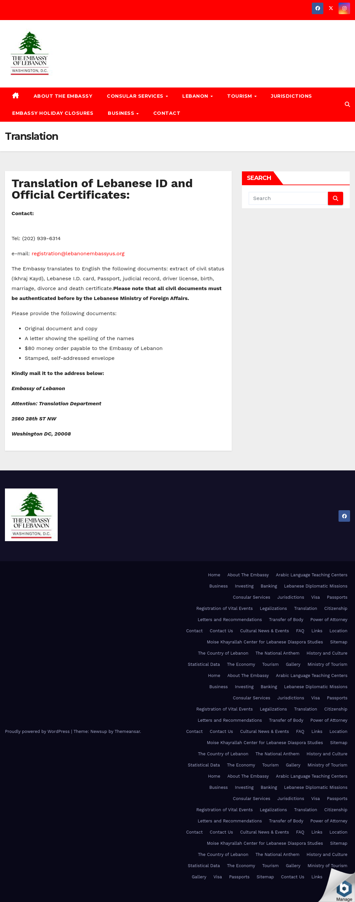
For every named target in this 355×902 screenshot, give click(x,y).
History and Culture (327, 653)
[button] (347, 104)
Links (316, 630)
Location (338, 630)
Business (122, 113)
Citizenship (335, 608)
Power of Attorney (329, 619)
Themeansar (127, 731)
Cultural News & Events (264, 630)
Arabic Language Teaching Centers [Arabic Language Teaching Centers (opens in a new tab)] (311, 574)
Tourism (240, 96)
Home (214, 574)
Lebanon (196, 96)
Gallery (293, 664)
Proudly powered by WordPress (38, 731)
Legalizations (273, 608)
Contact (167, 113)
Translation (305, 608)
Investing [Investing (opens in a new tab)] (244, 586)
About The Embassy (63, 96)
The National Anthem (277, 653)
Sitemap (338, 641)
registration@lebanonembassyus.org (78, 253)
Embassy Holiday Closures (52, 113)
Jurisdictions (291, 96)
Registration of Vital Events (224, 608)
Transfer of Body (286, 619)
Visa (315, 597)
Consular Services (136, 96)
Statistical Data (204, 664)
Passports (337, 597)
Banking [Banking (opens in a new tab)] (269, 586)
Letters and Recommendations (230, 619)
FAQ (300, 630)
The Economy (241, 664)
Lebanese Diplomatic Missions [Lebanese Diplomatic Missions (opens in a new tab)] (315, 586)
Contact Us (221, 630)
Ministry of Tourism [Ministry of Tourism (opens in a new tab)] (327, 664)
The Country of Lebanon (223, 653)
